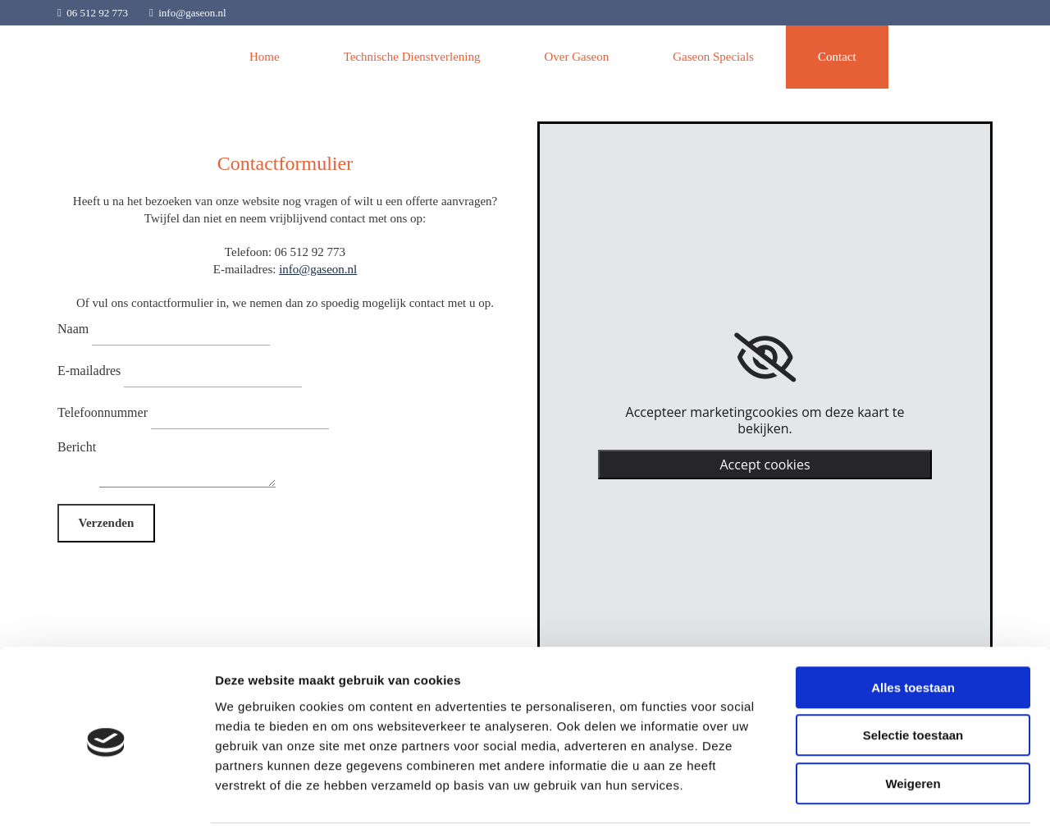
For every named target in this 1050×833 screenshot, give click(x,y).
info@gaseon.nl (192, 13)
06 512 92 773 (97, 13)
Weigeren (912, 728)
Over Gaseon (576, 56)
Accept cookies (764, 464)
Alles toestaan (913, 632)
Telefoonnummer (102, 412)
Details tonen (886, 801)
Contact (837, 56)
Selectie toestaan (913, 681)
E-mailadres (89, 371)
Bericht (76, 447)
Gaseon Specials (713, 56)
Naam (73, 329)
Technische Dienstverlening (412, 56)
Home (264, 56)
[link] (765, 357)
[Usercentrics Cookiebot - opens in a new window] (106, 801)
